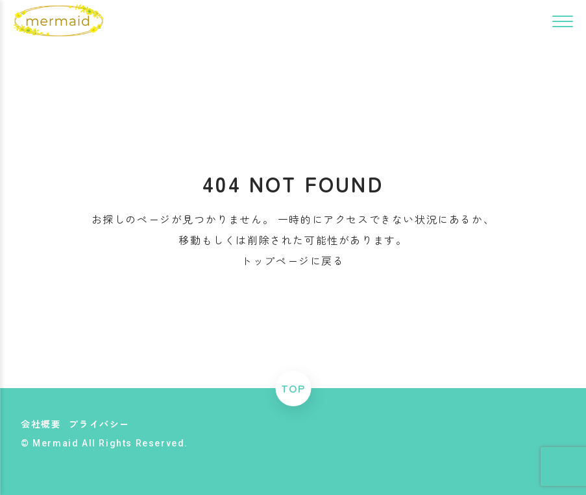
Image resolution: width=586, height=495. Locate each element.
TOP (293, 388)
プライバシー (99, 423)
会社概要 (41, 423)
